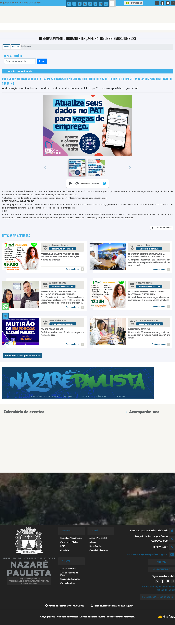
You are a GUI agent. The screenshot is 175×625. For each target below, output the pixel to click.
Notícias (15, 46)
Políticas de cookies (165, 590)
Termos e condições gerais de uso (158, 586)
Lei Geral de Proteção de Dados (157, 597)
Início (6, 46)
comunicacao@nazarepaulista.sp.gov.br (147, 554)
